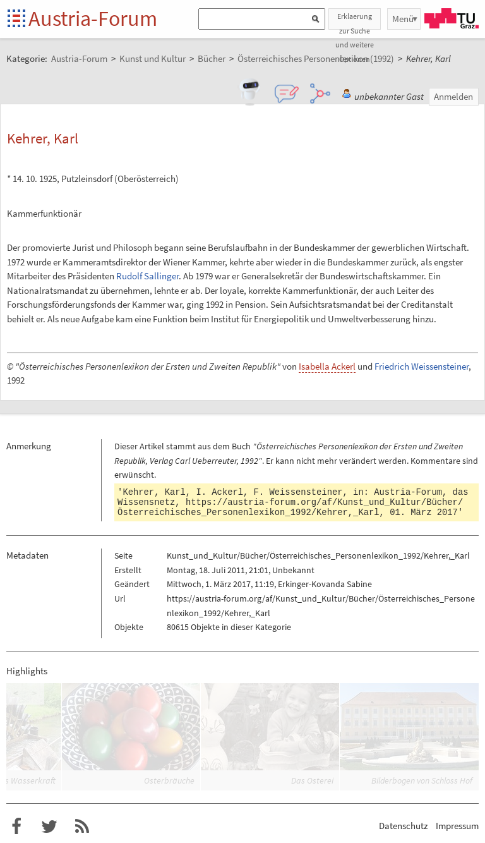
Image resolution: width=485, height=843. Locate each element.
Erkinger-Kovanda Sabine (325, 584)
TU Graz (451, 18)
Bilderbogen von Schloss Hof (421, 780)
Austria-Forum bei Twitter (49, 826)
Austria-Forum (92, 18)
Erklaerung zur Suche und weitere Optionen (354, 20)
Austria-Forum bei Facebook (16, 826)
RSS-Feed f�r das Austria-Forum (82, 826)
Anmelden (453, 96)
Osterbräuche (169, 780)
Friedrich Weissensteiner (421, 366)
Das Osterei (312, 780)
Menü (403, 19)
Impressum (457, 826)
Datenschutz (403, 826)
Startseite (17, 19)
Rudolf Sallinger (147, 276)
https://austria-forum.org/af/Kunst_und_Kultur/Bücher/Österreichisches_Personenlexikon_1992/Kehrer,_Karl (290, 507)
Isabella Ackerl (327, 366)
